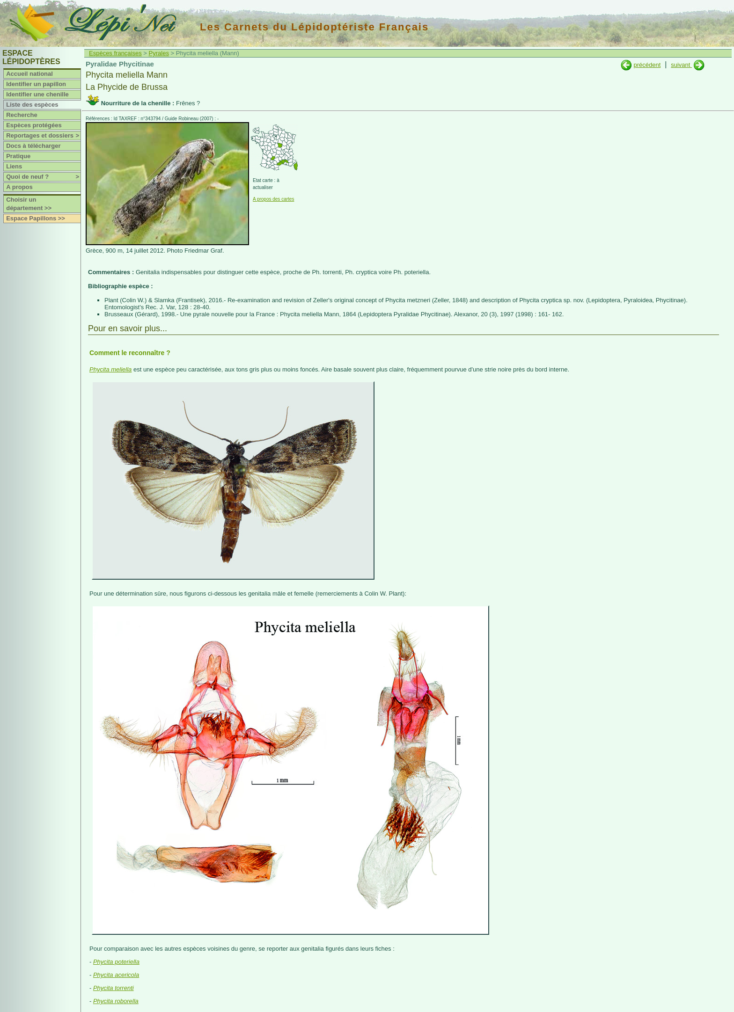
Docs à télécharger (33, 145)
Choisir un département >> (28, 203)
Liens (14, 166)
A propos (19, 186)
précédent (647, 64)
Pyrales (159, 53)
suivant (681, 64)
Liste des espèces (32, 104)
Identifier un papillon (36, 83)
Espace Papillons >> (35, 218)
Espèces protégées (34, 125)
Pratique (18, 156)
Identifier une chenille (37, 94)
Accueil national (29, 73)
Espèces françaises (115, 53)
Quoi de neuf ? (43, 177)
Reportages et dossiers (43, 135)
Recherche (21, 114)
